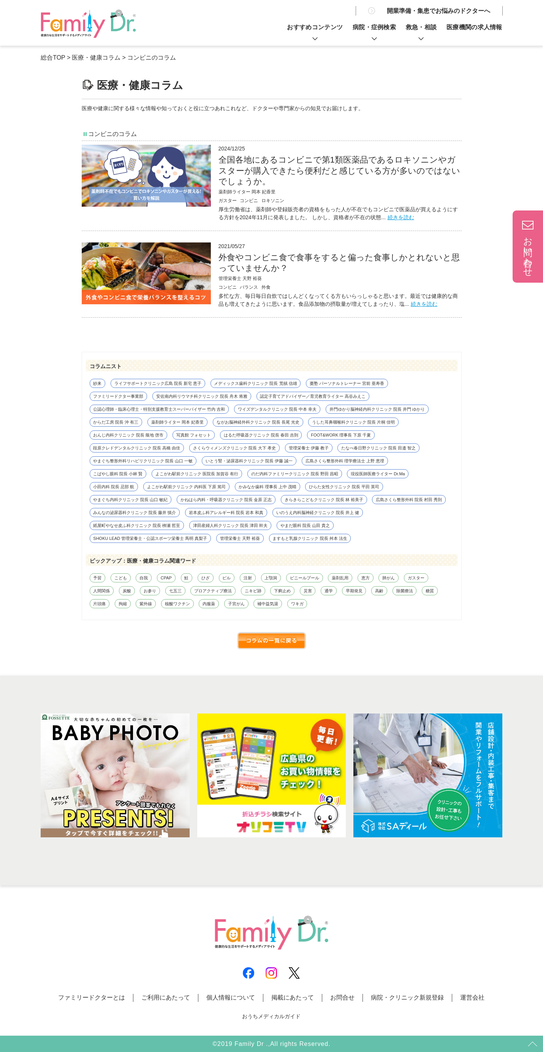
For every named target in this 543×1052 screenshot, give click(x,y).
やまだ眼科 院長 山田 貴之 (305, 525)
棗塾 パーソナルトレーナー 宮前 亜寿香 (347, 383)
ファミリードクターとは (91, 997)
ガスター (416, 578)
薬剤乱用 (340, 578)
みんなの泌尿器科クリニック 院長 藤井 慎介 (134, 512)
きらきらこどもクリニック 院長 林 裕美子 (324, 499)
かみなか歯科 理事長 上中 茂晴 (267, 486)
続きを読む (401, 217)
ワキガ (297, 603)
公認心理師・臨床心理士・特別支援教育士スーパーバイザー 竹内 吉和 (159, 409)
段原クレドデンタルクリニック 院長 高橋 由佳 (136, 448)
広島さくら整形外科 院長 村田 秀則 (409, 499)
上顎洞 (270, 578)
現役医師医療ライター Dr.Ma (378, 473)
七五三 (175, 590)
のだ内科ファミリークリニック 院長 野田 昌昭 (294, 473)
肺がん (388, 578)
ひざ (205, 578)
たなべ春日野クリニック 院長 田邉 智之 (378, 448)
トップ (531, 1044)
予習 (97, 578)
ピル (226, 578)
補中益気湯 (267, 603)
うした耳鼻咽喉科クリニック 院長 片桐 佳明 (353, 422)
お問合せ (342, 997)
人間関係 (101, 590)
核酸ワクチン (177, 603)
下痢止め (282, 590)
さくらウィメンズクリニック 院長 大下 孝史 (234, 448)
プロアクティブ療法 (213, 590)
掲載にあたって (292, 997)
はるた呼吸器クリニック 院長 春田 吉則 (261, 435)
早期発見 (354, 590)
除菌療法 (404, 590)
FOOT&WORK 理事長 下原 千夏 (341, 435)
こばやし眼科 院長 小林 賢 (117, 473)
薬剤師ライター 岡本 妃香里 (247, 192)
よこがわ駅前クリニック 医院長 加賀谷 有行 (196, 473)
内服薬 (209, 603)
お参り (150, 590)
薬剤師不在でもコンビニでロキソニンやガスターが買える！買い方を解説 (88, 23)
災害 (308, 590)
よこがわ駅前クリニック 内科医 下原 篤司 (186, 486)
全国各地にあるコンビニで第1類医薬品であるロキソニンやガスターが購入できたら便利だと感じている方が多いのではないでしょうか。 (339, 170)
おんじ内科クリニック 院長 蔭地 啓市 (128, 435)
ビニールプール (304, 578)
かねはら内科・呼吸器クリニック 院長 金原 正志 (226, 499)
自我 (143, 578)
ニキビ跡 (253, 590)
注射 (248, 578)
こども (120, 578)
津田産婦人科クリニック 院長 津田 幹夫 (230, 525)
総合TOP (53, 57)
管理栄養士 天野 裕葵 (240, 278)
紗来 (97, 383)
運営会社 (472, 997)
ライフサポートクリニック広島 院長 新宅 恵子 (157, 383)
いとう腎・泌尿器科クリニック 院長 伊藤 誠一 (249, 461)
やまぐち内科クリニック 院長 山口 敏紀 (130, 499)
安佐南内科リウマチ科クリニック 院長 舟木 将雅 (201, 396)
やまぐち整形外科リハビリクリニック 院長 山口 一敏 (143, 461)
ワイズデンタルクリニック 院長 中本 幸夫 (277, 409)
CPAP (166, 578)
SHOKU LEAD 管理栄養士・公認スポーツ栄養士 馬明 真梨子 (150, 538)
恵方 (365, 578)
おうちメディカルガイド (271, 1016)
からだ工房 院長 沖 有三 (115, 422)
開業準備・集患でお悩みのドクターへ (438, 11)
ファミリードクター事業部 (118, 396)
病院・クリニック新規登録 (407, 997)
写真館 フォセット (193, 435)
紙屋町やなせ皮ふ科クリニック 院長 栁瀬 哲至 (136, 525)
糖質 (430, 590)
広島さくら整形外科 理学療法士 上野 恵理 (345, 461)
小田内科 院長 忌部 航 (113, 486)
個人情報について (230, 997)
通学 (329, 590)
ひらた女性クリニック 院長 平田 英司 (344, 486)
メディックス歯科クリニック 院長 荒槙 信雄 (255, 383)
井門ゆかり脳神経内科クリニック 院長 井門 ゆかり (377, 409)
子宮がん (236, 603)
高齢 (379, 590)
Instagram (271, 973)
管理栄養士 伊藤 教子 (309, 448)
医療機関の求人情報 (474, 27)
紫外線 (145, 603)
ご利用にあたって (165, 997)
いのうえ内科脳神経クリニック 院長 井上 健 (317, 512)
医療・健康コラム (96, 57)
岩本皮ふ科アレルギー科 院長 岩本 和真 (226, 512)
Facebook (248, 973)
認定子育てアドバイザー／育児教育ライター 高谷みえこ (313, 396)
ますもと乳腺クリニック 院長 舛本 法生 (309, 538)
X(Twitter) (294, 973)
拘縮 (123, 603)
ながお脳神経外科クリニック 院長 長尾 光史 (258, 422)
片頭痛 (99, 603)
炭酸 (127, 590)
